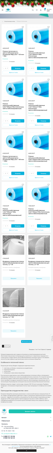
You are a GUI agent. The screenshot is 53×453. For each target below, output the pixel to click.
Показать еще (26, 343)
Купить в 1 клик (13, 72)
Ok (26, 450)
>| (9, 348)
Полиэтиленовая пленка (9, 21)
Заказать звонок (30, 412)
